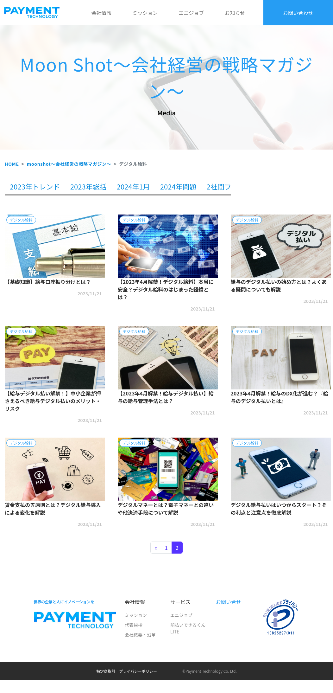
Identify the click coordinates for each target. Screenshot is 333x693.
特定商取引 (105, 671)
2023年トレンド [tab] (35, 186)
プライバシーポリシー (138, 671)
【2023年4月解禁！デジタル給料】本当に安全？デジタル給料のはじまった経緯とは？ (166, 289)
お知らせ (235, 12)
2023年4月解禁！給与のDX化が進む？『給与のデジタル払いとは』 (279, 397)
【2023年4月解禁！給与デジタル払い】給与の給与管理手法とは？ (166, 397)
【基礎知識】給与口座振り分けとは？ (48, 282)
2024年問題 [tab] (178, 186)
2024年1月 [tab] (133, 186)
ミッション (145, 12)
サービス (180, 602)
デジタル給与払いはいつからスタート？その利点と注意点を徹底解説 (279, 508)
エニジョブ (191, 12)
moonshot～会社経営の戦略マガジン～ (69, 164)
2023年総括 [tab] (88, 186)
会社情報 (101, 12)
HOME (12, 164)
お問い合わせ (298, 12)
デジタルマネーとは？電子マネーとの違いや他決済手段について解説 (166, 508)
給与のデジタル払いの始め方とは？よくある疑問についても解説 (279, 285)
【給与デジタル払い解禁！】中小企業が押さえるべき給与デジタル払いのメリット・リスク (53, 400)
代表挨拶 (133, 625)
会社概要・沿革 (140, 635)
